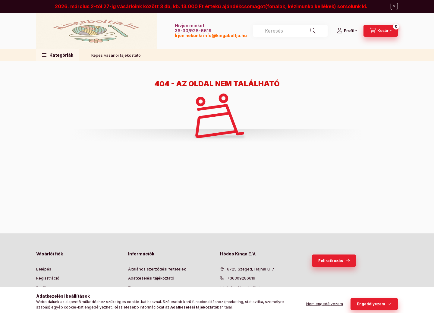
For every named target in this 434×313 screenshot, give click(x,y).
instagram (258, 302)
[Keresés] (313, 30)
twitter (234, 302)
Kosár (41, 296)
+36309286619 (241, 278)
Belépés (43, 269)
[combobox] (290, 31)
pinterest (246, 302)
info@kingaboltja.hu (225, 35)
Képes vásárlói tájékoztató (116, 55)
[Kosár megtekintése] (380, 31)
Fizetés (134, 287)
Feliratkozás (330, 260)
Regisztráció (47, 278)
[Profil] (347, 31)
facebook (222, 302)
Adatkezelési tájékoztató (151, 278)
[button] (57, 55)
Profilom (44, 287)
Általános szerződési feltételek (157, 269)
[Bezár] (394, 6)
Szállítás (135, 296)
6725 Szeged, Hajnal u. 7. (251, 269)
